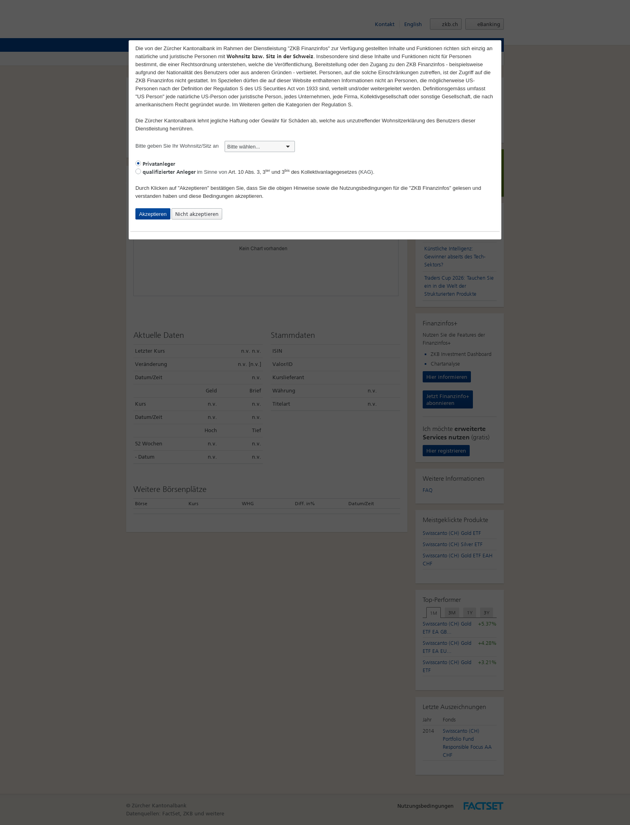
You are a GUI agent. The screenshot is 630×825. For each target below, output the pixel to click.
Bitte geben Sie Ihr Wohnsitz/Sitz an (215, 146)
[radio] (138, 163)
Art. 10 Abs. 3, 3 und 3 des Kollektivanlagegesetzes (292, 172)
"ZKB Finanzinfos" (430, 188)
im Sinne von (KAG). (254, 172)
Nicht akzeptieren (197, 214)
